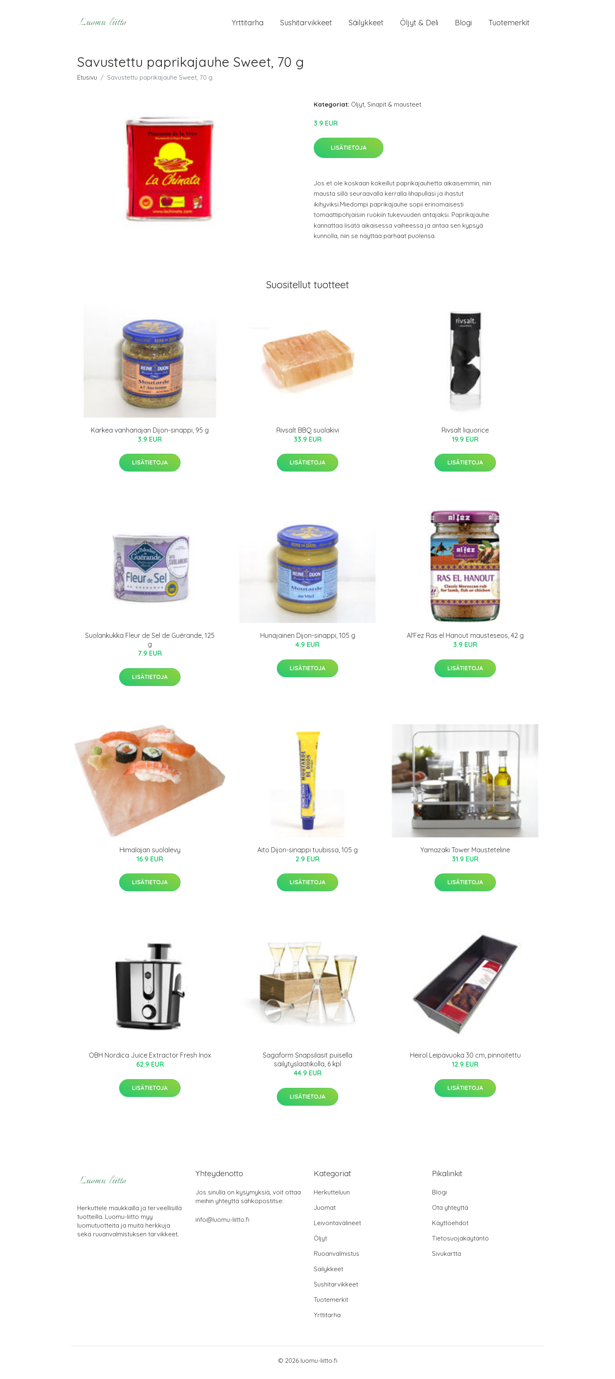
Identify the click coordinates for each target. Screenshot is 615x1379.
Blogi (463, 24)
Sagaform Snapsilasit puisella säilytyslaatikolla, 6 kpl (307, 1064)
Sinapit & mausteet (394, 108)
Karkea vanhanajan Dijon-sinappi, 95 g (150, 434)
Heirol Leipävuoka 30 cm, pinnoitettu (465, 1060)
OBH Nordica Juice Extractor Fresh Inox (150, 1060)
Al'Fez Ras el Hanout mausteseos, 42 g (465, 640)
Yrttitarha (248, 24)
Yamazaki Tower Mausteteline (465, 854)
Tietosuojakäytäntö (460, 1242)
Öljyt (357, 108)
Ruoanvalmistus (336, 1258)
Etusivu (87, 81)
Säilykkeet (366, 24)
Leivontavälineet (337, 1227)
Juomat (325, 1212)
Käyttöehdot (450, 1227)
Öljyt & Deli (419, 24)
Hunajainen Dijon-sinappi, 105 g (307, 640)
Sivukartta (446, 1258)
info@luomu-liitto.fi (222, 1224)
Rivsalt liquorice (465, 434)
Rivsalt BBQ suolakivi (307, 434)
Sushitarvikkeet (306, 24)
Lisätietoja (348, 152)
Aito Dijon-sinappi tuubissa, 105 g (307, 854)
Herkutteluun (332, 1196)
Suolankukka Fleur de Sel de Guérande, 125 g (150, 644)
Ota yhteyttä (450, 1212)
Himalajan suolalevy (150, 854)
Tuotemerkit (509, 24)
